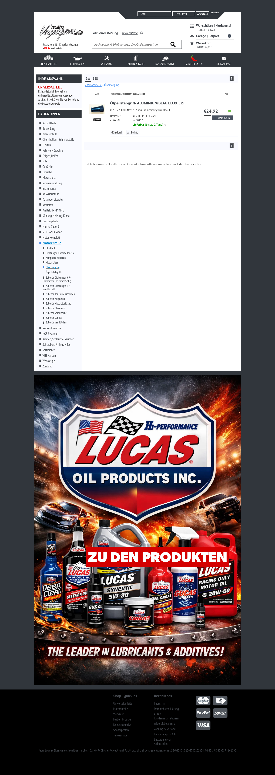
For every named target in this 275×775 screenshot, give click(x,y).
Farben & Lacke (122, 719)
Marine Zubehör (51, 226)
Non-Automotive (51, 328)
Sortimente (48, 350)
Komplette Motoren (56, 258)
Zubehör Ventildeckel (56, 313)
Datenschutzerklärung (166, 709)
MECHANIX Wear (52, 232)
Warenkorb (203, 43)
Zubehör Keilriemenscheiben (60, 294)
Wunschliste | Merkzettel (213, 25)
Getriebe (47, 172)
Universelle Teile (122, 703)
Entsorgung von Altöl (165, 734)
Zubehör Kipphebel (55, 299)
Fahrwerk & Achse (52, 150)
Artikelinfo (132, 132)
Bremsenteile (49, 134)
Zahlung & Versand (165, 729)
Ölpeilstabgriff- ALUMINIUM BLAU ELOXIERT (147, 103)
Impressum (160, 703)
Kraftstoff (47, 205)
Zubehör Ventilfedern (56, 322)
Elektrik (46, 145)
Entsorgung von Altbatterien (162, 741)
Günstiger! (116, 132)
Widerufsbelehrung (164, 723)
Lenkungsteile (50, 221)
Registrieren (215, 12)
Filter (45, 161)
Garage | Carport (207, 36)
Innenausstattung (52, 183)
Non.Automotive (122, 725)
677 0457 (138, 120)
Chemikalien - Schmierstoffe (58, 139)
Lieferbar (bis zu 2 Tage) (148, 125)
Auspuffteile (49, 123)
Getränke (47, 167)
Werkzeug (118, 714)
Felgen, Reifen (50, 156)
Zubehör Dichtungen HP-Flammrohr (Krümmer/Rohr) (57, 279)
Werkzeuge (48, 361)
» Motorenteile (93, 85)
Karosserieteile (50, 194)
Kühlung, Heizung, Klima (56, 216)
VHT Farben (49, 355)
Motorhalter (52, 262)
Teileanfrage (120, 735)
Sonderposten (121, 730)
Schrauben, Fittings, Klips (56, 344)
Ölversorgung (52, 267)
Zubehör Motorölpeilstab (58, 303)
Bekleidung (48, 129)
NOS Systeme (50, 334)
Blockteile (51, 248)
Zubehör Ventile (54, 317)
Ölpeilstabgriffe (54, 272)
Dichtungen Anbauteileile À (60, 253)
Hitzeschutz (49, 177)
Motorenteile (120, 709)
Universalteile (130, 33)
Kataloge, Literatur (52, 199)
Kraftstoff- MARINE (53, 210)
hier (199, 163)
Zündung (47, 366)
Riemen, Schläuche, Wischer (58, 339)
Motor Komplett (51, 237)
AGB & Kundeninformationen (166, 716)
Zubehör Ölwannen (55, 308)
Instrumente (49, 188)
